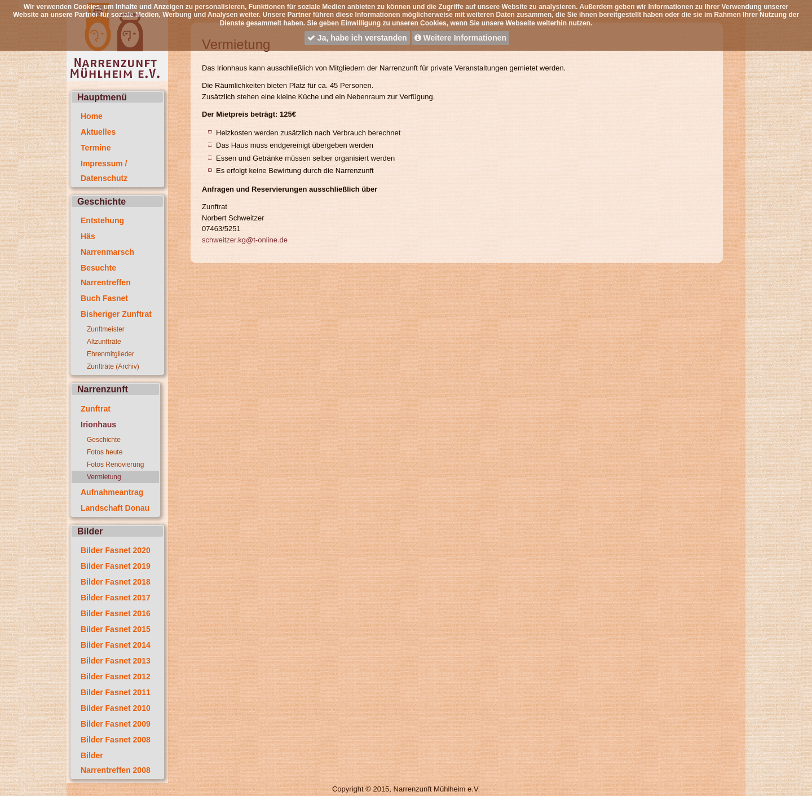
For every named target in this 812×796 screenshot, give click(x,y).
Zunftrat (96, 408)
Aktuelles (98, 131)
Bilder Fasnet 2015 (116, 629)
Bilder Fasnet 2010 (116, 708)
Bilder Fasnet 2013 (116, 660)
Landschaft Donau (115, 507)
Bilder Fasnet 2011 (116, 692)
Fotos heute (104, 452)
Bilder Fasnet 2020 (116, 550)
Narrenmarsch (107, 252)
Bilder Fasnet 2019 (116, 566)
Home (92, 116)
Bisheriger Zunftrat (116, 314)
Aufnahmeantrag (112, 492)
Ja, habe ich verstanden (357, 37)
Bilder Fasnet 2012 (116, 676)
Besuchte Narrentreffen (106, 275)
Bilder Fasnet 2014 (116, 644)
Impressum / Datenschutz (104, 171)
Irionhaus (98, 424)
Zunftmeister (106, 329)
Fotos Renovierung (115, 464)
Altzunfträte (104, 342)
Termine (96, 147)
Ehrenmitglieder (110, 354)
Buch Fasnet (104, 298)
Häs (88, 236)
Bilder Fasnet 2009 (116, 723)
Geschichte (104, 440)
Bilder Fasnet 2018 (116, 581)
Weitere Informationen (460, 37)
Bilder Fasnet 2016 (116, 613)
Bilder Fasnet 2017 (116, 597)
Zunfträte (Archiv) (113, 366)
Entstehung (102, 220)
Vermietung (104, 477)
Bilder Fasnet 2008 (116, 739)
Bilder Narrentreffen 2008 (116, 763)
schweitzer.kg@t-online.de (245, 240)
